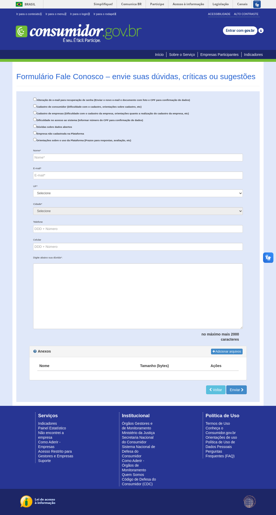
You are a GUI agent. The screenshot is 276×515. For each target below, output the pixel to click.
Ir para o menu (56, 14)
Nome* (37, 150)
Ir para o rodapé (104, 14)
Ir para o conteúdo (29, 14)
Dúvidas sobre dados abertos (54, 126)
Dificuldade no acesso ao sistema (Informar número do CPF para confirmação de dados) (90, 120)
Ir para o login (80, 14)
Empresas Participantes (219, 55)
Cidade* (37, 204)
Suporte (44, 461)
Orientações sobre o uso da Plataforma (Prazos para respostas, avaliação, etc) (84, 140)
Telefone (38, 221)
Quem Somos (133, 475)
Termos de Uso (218, 423)
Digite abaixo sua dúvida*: (47, 257)
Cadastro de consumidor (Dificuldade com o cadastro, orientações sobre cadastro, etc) (89, 106)
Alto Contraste (246, 14)
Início (159, 55)
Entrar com (240, 30)
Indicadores (253, 55)
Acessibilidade (219, 14)
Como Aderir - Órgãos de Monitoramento (134, 465)
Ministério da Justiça (138, 433)
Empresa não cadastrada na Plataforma (60, 133)
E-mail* (37, 168)
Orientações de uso (221, 437)
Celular (37, 239)
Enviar (236, 390)
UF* (35, 186)
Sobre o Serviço (182, 55)
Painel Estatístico (52, 428)
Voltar (215, 390)
